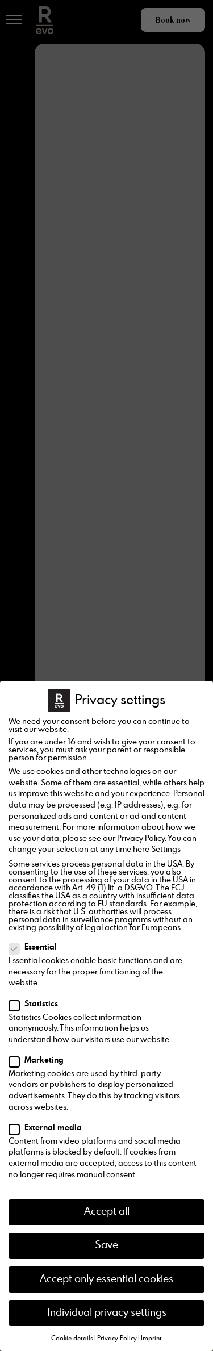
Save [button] (106, 1245)
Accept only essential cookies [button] (106, 1279)
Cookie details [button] (72, 1338)
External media (49, 1128)
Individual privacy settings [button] (106, 1313)
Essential (36, 947)
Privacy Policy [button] (117, 1338)
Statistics (37, 1004)
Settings (166, 850)
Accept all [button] (107, 1212)
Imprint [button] (151, 1338)
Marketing (40, 1060)
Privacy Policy (141, 839)
